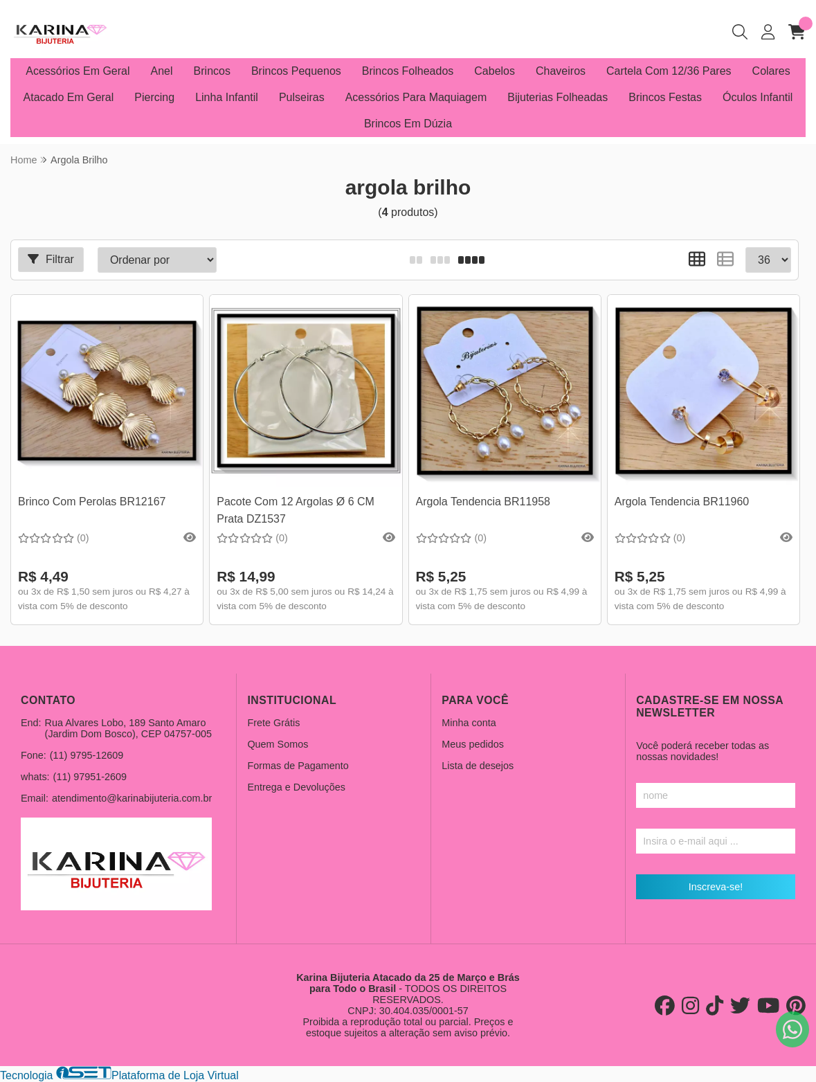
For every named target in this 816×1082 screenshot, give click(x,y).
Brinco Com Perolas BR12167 (91, 501)
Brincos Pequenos (296, 71)
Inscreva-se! (716, 886)
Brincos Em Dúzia (408, 123)
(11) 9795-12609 (86, 755)
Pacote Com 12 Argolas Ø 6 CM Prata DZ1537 (295, 510)
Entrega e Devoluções (296, 787)
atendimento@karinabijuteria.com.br (132, 798)
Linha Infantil (226, 97)
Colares (771, 71)
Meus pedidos (473, 744)
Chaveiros (561, 71)
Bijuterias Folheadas (557, 97)
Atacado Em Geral (69, 97)
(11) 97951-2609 (90, 776)
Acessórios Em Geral (77, 71)
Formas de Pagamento (297, 765)
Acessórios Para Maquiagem (416, 97)
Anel (162, 71)
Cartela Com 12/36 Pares (669, 71)
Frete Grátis (273, 722)
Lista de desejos (478, 765)
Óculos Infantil (757, 97)
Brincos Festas (665, 97)
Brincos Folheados (408, 71)
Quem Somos (277, 744)
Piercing (154, 97)
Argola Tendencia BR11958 (483, 501)
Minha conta (469, 722)
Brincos (212, 71)
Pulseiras (302, 97)
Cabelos (494, 71)
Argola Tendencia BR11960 (682, 501)
